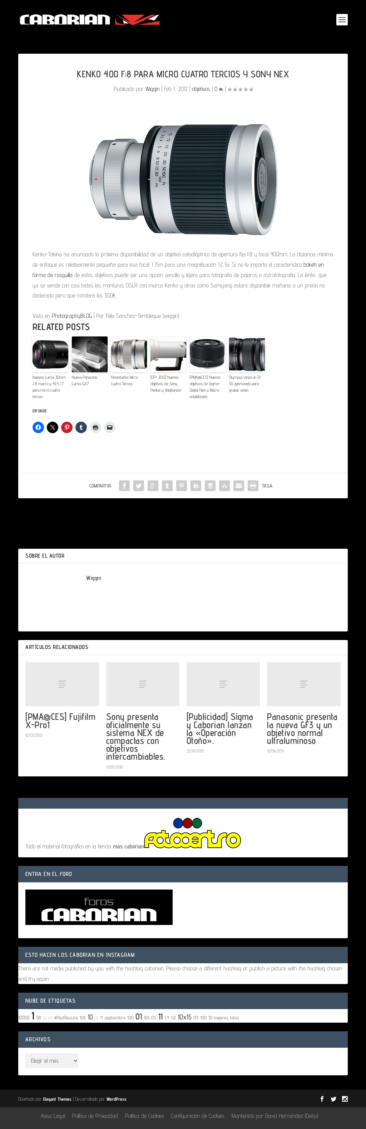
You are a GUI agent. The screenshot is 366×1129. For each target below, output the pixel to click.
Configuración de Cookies (197, 1115)
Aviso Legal (53, 1115)
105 (83, 1017)
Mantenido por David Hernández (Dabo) (275, 1115)
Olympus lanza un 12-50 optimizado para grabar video (245, 383)
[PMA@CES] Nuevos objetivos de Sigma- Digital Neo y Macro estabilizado (205, 386)
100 (130, 1017)
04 (50, 1018)
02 (173, 1017)
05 (96, 1018)
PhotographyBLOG (72, 315)
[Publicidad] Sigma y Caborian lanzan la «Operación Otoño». (220, 728)
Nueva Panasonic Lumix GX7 (85, 380)
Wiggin (152, 88)
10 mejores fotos (223, 1017)
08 (38, 1017)
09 (195, 1017)
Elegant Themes (57, 1099)
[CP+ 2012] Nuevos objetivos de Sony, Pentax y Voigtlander (166, 383)
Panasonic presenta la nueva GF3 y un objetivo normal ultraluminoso (302, 728)
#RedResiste (66, 1017)
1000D (24, 1017)
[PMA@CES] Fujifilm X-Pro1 (60, 720)
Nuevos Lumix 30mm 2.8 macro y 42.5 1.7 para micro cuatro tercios (49, 386)
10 (90, 1017)
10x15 (185, 1017)
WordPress (117, 1099)
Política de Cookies (144, 1115)
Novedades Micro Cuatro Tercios (124, 380)
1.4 (166, 1017)
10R (203, 1017)
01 (138, 1016)
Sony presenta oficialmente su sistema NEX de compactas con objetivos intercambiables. (135, 736)
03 (44, 1018)
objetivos (201, 88)
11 (160, 1016)
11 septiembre (112, 1017)
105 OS (150, 1017)
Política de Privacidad (95, 1115)
